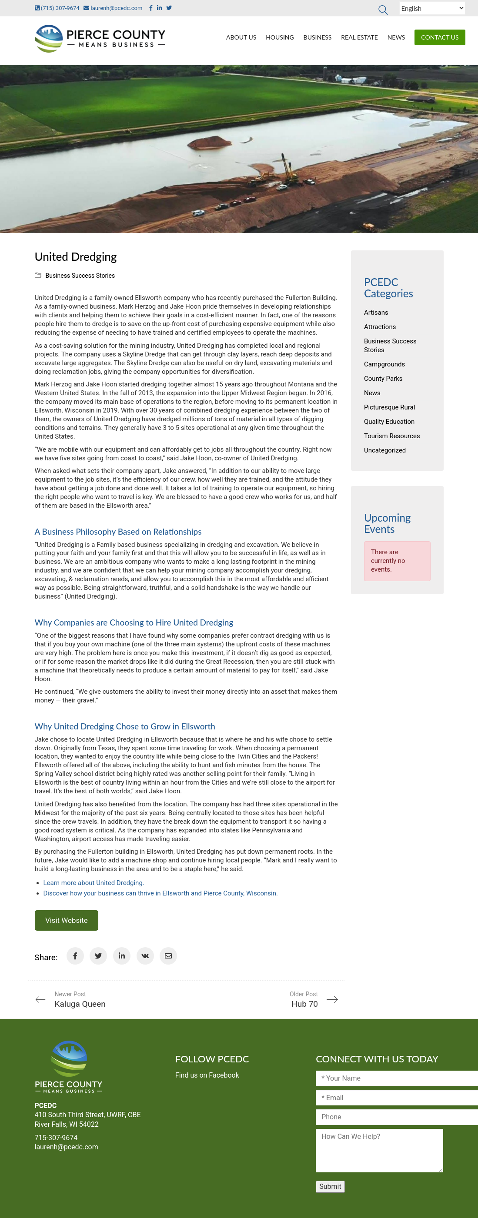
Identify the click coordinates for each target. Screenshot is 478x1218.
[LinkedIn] (121, 956)
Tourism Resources (392, 436)
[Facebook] (75, 956)
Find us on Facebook (207, 1075)
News (372, 393)
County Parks (383, 379)
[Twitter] (98, 956)
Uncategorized (385, 450)
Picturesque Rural (389, 407)
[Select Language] (432, 8)
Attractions (380, 327)
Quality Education (389, 422)
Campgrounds (384, 364)
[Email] (168, 956)
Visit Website (66, 920)
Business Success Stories (80, 275)
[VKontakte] (145, 956)
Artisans (376, 312)
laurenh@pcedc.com (111, 8)
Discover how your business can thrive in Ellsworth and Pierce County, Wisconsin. (161, 893)
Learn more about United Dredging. (93, 883)
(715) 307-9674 (57, 8)
